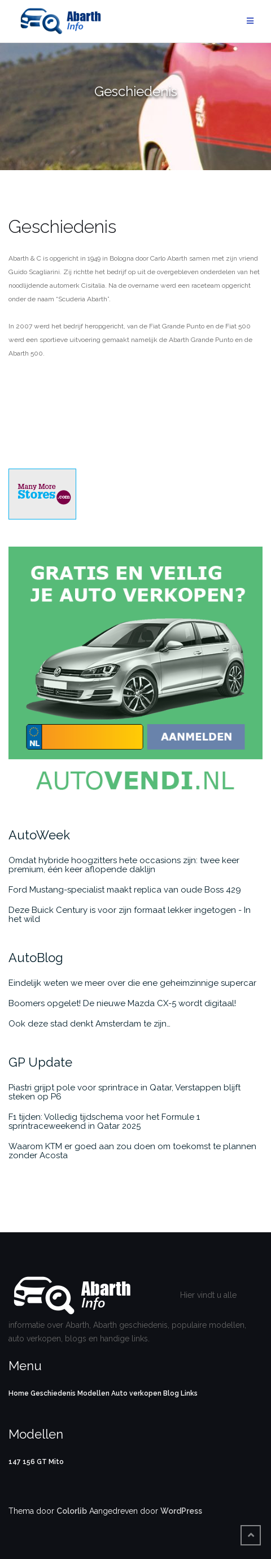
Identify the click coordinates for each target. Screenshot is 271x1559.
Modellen (93, 1393)
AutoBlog (35, 957)
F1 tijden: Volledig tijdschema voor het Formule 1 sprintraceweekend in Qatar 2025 (104, 1121)
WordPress (181, 1510)
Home (18, 1393)
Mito (56, 1462)
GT (42, 1462)
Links (189, 1393)
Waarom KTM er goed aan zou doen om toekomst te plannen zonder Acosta (132, 1151)
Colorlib (71, 1510)
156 (29, 1462)
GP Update (40, 1062)
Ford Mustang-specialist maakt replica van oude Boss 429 (124, 889)
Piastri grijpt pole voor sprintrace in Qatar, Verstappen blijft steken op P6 (124, 1092)
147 (14, 1462)
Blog (171, 1393)
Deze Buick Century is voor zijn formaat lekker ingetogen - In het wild (129, 915)
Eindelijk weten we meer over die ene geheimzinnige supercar (132, 983)
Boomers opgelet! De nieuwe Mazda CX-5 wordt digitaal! (122, 1003)
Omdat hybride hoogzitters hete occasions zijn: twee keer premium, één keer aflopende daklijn (123, 865)
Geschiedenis (53, 1393)
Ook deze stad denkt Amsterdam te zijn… (89, 1023)
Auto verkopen (136, 1393)
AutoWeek (39, 835)
